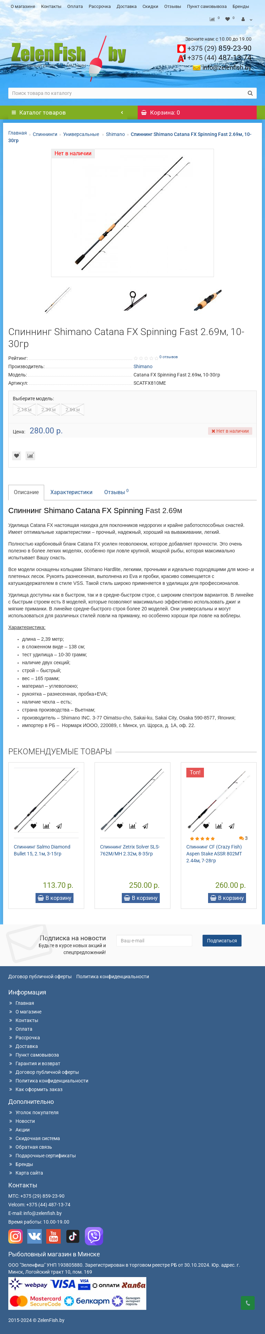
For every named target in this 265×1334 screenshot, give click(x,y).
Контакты (51, 6)
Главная (17, 133)
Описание (26, 492)
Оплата (75, 6)
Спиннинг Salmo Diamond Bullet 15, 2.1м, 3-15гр (42, 850)
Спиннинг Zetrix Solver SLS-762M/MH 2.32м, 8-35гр (130, 850)
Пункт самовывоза (207, 6)
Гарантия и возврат (34, 1063)
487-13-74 (219, 57)
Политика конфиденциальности (112, 976)
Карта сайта (25, 1173)
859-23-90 (219, 48)
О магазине (23, 6)
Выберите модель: (33, 398)
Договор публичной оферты (40, 976)
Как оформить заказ (35, 1089)
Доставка (127, 6)
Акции (19, 1129)
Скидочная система (34, 1138)
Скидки (150, 6)
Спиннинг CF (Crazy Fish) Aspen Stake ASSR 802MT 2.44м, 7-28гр (214, 853)
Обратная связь (30, 1147)
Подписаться (222, 940)
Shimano (115, 134)
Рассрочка (100, 6)
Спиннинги (45, 134)
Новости (21, 1121)
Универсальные (81, 134)
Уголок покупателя (33, 1112)
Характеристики (71, 492)
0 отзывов (168, 357)
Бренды (241, 6)
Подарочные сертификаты (42, 1155)
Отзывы (172, 6)
